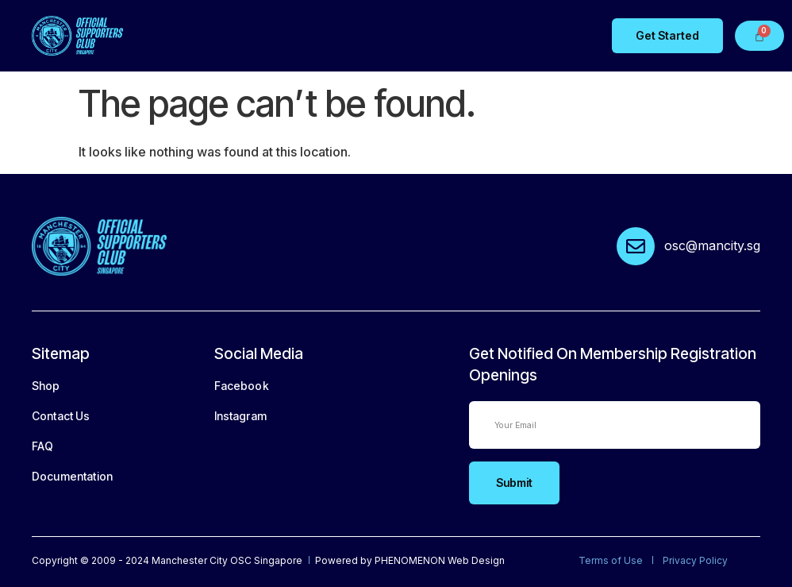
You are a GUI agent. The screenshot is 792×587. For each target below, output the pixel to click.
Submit (514, 482)
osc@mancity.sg (712, 245)
